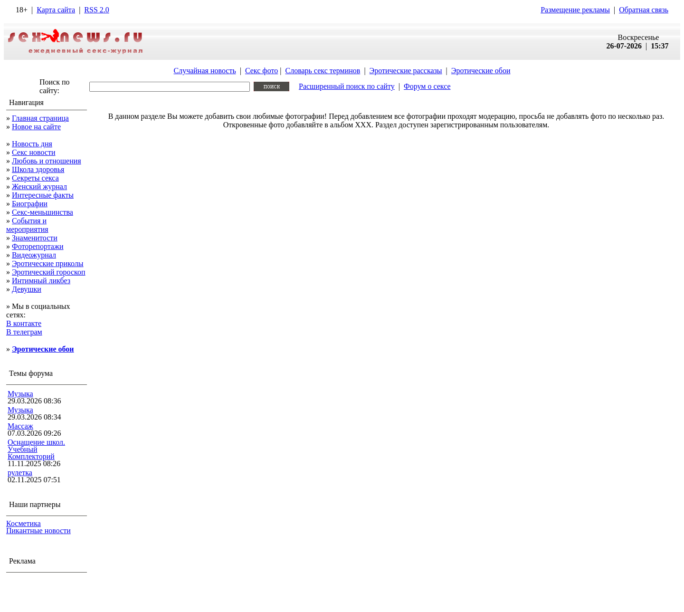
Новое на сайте (36, 127)
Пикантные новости (38, 530)
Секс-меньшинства (42, 212)
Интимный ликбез (41, 281)
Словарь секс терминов (322, 71)
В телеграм (24, 332)
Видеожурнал (34, 255)
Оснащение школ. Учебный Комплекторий (36, 449)
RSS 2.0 (96, 10)
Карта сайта (56, 10)
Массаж (20, 426)
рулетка (20, 473)
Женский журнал (39, 186)
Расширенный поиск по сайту (347, 86)
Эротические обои (481, 71)
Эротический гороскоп (49, 272)
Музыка (20, 394)
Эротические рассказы (406, 71)
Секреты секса (35, 178)
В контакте (23, 323)
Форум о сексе (427, 86)
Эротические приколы (48, 263)
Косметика (23, 523)
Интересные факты (43, 195)
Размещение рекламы (575, 10)
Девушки (26, 289)
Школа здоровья (38, 169)
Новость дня (32, 144)
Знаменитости (34, 238)
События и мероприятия (27, 225)
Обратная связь (643, 10)
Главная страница (40, 118)
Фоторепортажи (38, 246)
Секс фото (261, 71)
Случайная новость (204, 71)
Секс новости (34, 152)
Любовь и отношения (46, 161)
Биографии (30, 204)
